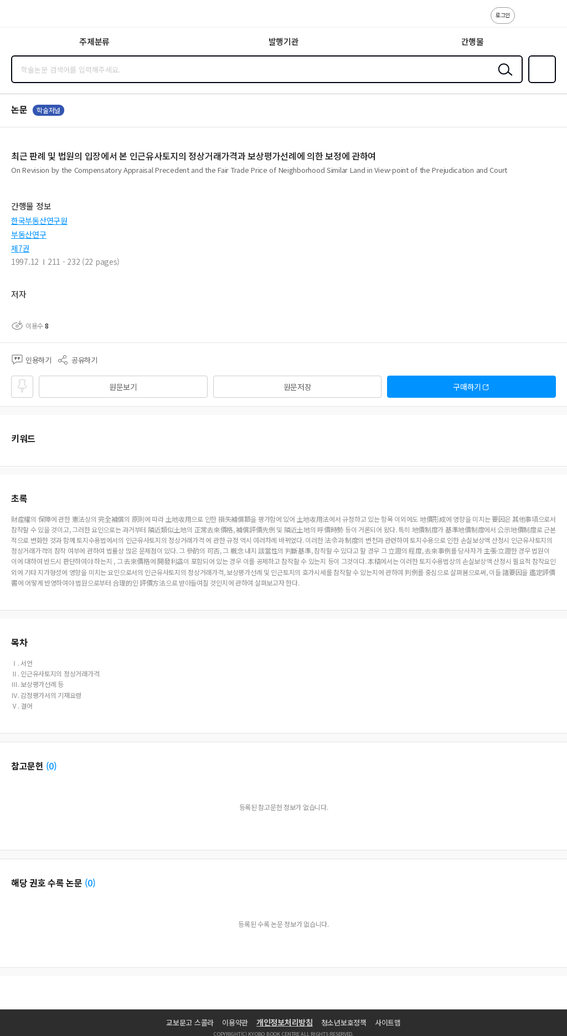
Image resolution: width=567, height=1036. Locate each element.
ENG (550, 21)
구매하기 (467, 386)
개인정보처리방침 (284, 1022)
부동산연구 (29, 234)
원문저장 (298, 386)
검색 (503, 78)
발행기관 (284, 41)
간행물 (472, 41)
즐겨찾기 (539, 82)
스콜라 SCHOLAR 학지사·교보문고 (33, 17)
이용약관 (235, 1022)
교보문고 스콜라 (190, 1022)
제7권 (20, 248)
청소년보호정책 (344, 1022)
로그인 (503, 15)
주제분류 (94, 41)
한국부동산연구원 (39, 220)
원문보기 (123, 386)
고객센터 (526, 21)
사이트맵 (388, 1022)
